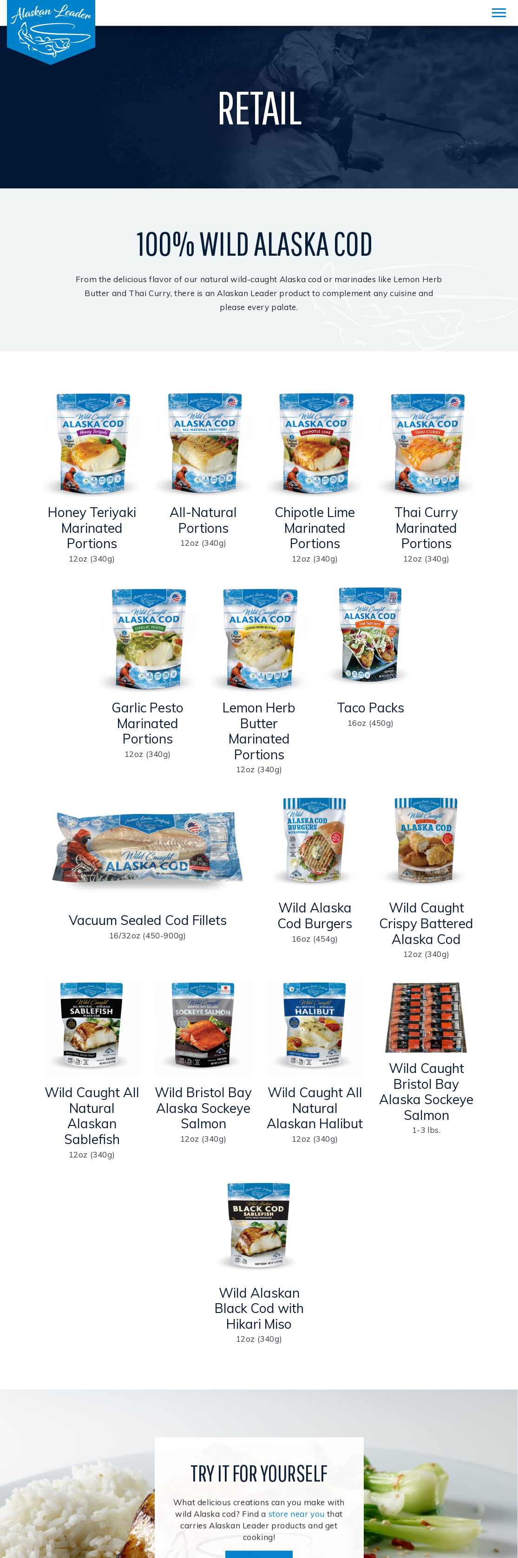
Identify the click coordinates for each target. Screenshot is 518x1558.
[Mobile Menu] (499, 13)
